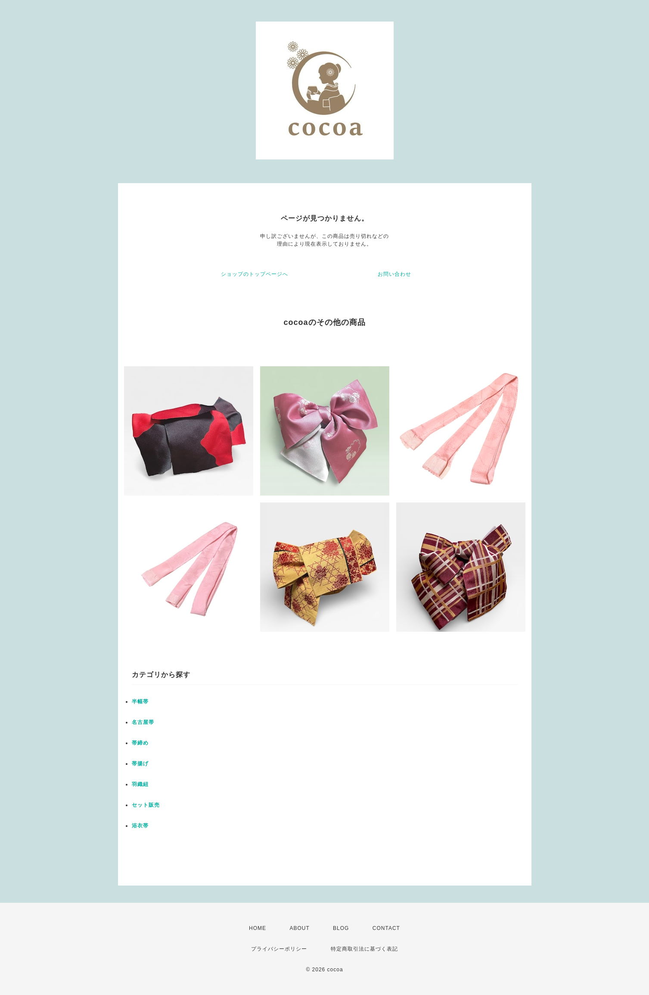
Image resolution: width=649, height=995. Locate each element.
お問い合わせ (394, 274)
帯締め (140, 743)
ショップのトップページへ (254, 274)
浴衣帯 (140, 826)
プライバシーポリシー (279, 949)
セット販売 (146, 805)
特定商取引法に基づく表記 (364, 949)
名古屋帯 (143, 722)
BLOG (341, 928)
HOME (257, 928)
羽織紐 (140, 784)
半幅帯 (140, 702)
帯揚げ (140, 764)
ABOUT (299, 928)
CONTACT (386, 928)
